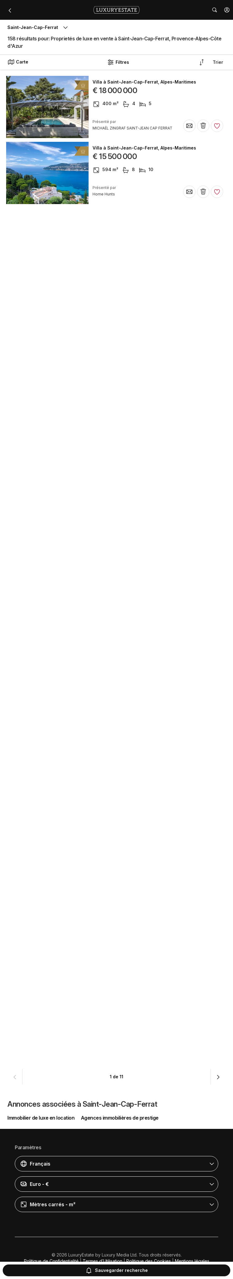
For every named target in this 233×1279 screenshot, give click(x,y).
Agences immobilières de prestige (120, 1118)
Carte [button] (17, 62)
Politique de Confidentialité (51, 1261)
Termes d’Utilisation (102, 1261)
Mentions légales (192, 1261)
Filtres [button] (118, 62)
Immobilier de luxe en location (40, 1118)
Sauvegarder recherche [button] (116, 1270)
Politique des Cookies (148, 1261)
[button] (227, 10)
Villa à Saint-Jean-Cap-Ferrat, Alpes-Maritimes (144, 82)
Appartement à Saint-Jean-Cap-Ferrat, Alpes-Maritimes (154, 1005)
